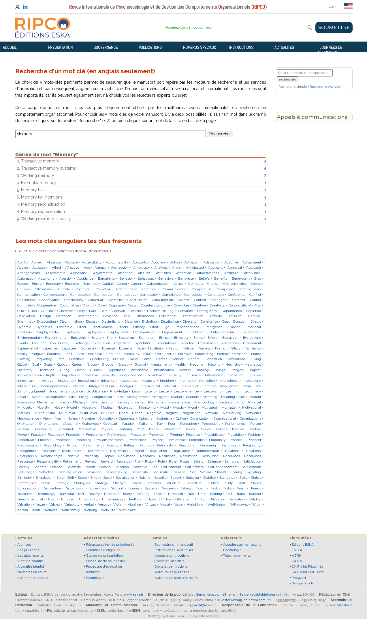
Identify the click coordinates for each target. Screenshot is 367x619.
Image (221, 370)
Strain (45, 483)
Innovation (25, 381)
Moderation (125, 407)
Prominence (175, 440)
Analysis (160, 267)
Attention (125, 273)
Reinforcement (207, 451)
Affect (56, 267)
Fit (118, 354)
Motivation (229, 407)
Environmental (28, 338)
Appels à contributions (172, 555)
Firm (109, 354)
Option (181, 418)
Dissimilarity (111, 321)
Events (22, 343)
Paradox (128, 424)
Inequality (174, 375)
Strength (120, 483)
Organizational (225, 418)
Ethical (164, 338)
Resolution (210, 456)
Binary (37, 284)
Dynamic (24, 327)
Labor (136, 391)
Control (255, 300)
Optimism (164, 418)
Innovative (45, 381)
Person (255, 424)
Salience (214, 461)
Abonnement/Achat (32, 578)
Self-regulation (70, 472)
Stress (137, 483)
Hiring (64, 370)
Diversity (190, 321)
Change (213, 284)
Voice (178, 504)
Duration (239, 321)
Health (180, 364)
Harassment (160, 364)
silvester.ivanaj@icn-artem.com (241, 600)
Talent (201, 488)
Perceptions (211, 424)
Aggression (120, 267)
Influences (213, 375)
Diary (127, 316)
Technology (46, 494)
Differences (145, 316)
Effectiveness (101, 327)
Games (161, 359)
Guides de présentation (104, 555)
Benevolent (241, 278)
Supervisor (97, 488)
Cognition (83, 289)
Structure (194, 483)
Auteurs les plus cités (172, 572)
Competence (80, 295)
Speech (176, 478)
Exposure (68, 348)
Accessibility (92, 262)
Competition (103, 295)
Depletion (253, 311)
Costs (132, 305)
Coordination (69, 305)
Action (175, 262)
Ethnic (212, 338)
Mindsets (24, 407)
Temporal (66, 494)
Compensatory (55, 295)
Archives (24, 545)
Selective (140, 467)
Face (140, 348)
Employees (93, 332)
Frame (256, 354)
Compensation (28, 295)
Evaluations (252, 338)
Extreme (125, 348)
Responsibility (48, 461)
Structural (173, 483)
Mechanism (46, 402)
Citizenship (44, 289)
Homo (79, 370)
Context (200, 300)
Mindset (254, 402)
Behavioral (146, 278)
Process (44, 440)
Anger (177, 267)
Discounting (46, 321)
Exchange (81, 343)
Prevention (157, 435)
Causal (179, 284)
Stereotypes (26, 483)
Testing (94, 494)
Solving (144, 478)
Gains (133, 359)
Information (234, 375)
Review (91, 461)
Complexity (149, 295)
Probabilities (213, 435)
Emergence (213, 327)
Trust (52, 499)
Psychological (27, 445)
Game (146, 359)
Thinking (143, 494)
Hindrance (46, 370)
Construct (115, 300)
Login (333, 6)
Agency (101, 267)
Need (123, 413)
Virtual (150, 504)
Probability (235, 435)
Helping (214, 364)
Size (60, 478)
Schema (40, 467)
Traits (240, 494)
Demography (207, 311)
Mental (138, 402)
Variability (72, 504)
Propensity (217, 440)
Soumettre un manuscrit (174, 545)
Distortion (149, 321)
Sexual (205, 472)
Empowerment (145, 332)
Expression (89, 348)
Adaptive (231, 262)
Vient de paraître (30, 561)
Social (107, 478)
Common (149, 289)
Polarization (172, 429)
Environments (55, 338)
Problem (254, 435)
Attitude (144, 273)
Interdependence (54, 386)
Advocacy (39, 267)
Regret (138, 451)
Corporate (116, 305)
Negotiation (191, 413)
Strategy (101, 483)
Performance (235, 424)
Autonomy (46, 278)
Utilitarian (182, 499)
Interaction (206, 381)
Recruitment (72, 451)
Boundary (53, 284)
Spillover (192, 478)
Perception (188, 424)
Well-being (216, 504)
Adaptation (212, 262)
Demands (185, 311)
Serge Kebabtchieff (211, 594)
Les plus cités (28, 550)
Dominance (209, 321)
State (243, 478)
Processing (82, 440)
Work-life (108, 510)
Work (36, 510)
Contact (183, 300)
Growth (124, 364)
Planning (125, 429)
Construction (137, 300)
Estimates (146, 338)
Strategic (62, 483)
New (47, 418)
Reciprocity (252, 445)
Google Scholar (303, 583)
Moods (178, 407)
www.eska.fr (133, 594)
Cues (32, 311)
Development (87, 316)
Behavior (126, 278)
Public (72, 445)
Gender (177, 359)
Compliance (171, 295)
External (108, 348)
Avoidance (85, 278)
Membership (102, 402)
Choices (23, 289)
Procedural (25, 440)
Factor (173, 348)
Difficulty (215, 316)
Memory (123, 402)
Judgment (37, 391)
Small (95, 478)
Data (104, 311)
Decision (118, 311)
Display (91, 321)
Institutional (87, 381)
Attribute (231, 273)
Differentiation (192, 316)
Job (258, 386)
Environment (251, 332)
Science (56, 467)
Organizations (250, 418)
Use (167, 499)
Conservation (49, 300)
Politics (221, 429)
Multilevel (67, 413)
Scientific (74, 467)
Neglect (171, 413)
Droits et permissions (171, 566)
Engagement (172, 332)
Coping (88, 305)
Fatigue (37, 354)
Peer (171, 424)
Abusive (71, 262)
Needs (137, 413)
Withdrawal (238, 504)
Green (77, 364)
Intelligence (128, 381)
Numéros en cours (31, 572)
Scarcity (23, 467)
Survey (134, 488)
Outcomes (90, 424)
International (150, 386)
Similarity (24, 478)
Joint (21, 391)
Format (222, 354)
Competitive (126, 295)
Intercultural (27, 386)
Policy (190, 429)
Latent (150, 391)
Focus (169, 354)
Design (45, 316)
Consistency (74, 300)
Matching (210, 397)
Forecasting (204, 354)
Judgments (58, 391)
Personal (24, 429)
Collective (103, 289)
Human (96, 370)
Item (247, 386)
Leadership (212, 391)
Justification (96, 391)
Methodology (204, 402)
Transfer (255, 494)
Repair (109, 456)
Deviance (110, 316)
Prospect (254, 440)
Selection (121, 467)
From (61, 359)
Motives (23, 413)
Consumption (162, 300)
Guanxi (140, 364)
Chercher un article (170, 561)
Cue (20, 311)
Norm (59, 418)
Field (80, 354)
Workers (50, 510)
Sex (193, 472)
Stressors (153, 483)
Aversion (66, 278)
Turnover (67, 499)
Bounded (72, 284)
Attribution (252, 273)
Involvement (230, 386)
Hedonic (196, 364)
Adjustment (251, 262)
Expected (187, 343)
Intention (167, 381)
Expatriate (122, 343)
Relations (253, 451)
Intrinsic (210, 386)
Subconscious (28, 488)
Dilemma (253, 316)
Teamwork (25, 494)
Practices (55, 435)
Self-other (46, 472)
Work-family (70, 510)
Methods (225, 402)
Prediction (74, 435)
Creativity (217, 305)
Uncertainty (88, 499)
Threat (159, 494)
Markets (192, 397)
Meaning (228, 397)
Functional (77, 359)
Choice (256, 284)
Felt (69, 354)
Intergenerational (102, 386)
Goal (35, 364)
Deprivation (26, 316)
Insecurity (66, 381)
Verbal (89, 504)
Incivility (108, 375)
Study (228, 483)
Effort (154, 327)
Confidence (236, 295)
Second (105, 467)
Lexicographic (54, 397)
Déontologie (95, 578)
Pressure (138, 435)
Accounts (139, 262)
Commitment (126, 289)
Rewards (123, 461)
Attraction (183, 273)
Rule (172, 461)
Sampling (232, 461)
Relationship (27, 456)
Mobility (43, 407)
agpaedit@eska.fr (202, 605)
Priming (176, 435)
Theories (110, 494)
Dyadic (256, 321)
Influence (193, 375)
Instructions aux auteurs (174, 550)
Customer (65, 311)
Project (157, 440)
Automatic (25, 278)
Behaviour (186, 278)
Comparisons (250, 289)
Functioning (99, 359)
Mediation (81, 402)
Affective (72, 267)
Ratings (145, 445)
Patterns (145, 424)
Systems (169, 488)
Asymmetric (102, 273)
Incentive (91, 375)
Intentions (186, 381)
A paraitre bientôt (30, 566)
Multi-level (88, 413)
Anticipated (195, 267)
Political (206, 429)
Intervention (189, 386)
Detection (63, 316)
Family (22, 354)
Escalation (126, 338)
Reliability (91, 456)
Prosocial (236, 440)
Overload (110, 424)
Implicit (52, 375)
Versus (103, 504)
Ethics (198, 338)
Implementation (29, 375)
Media (64, 402)
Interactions (252, 381)
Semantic (94, 472)
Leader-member (187, 391)
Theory (126, 494)
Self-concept (171, 467)
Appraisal (234, 267)
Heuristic (232, 364)
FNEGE (297, 550)
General (194, 359)
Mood (164, 407)
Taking (186, 488)
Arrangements (28, 273)
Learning (233, 391)
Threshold (175, 494)
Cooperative (46, 305)
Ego (166, 327)
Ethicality (181, 338)
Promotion (197, 440)
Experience (207, 343)
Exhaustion (101, 343)
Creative (199, 305)
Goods (62, 364)
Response (25, 461)
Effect (81, 327)
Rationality (165, 445)
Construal (95, 300)
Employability (47, 332)
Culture (47, 311)
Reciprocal (229, 445)
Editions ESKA (303, 545)
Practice (37, 435)
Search (89, 467)
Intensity (149, 381)
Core (101, 305)
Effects (122, 327)
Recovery (49, 451)
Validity (255, 499)
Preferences (116, 435)
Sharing (236, 472)
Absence (54, 262)
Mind (240, 402)
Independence (130, 375)
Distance (131, 321)
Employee (72, 332)
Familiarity (253, 348)
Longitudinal (102, 397)
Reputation (126, 456)
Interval (170, 386)
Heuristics (253, 364)
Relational (232, 451)
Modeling (89, 407)
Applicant (215, 267)
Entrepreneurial (223, 332)
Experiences (229, 343)
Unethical (134, 499)
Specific (160, 478)
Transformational (30, 499)
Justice (77, 391)
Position (238, 429)
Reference (96, 451)
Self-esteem (251, 467)
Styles (256, 483)
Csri (258, 305)
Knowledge (119, 391)
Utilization (217, 499)
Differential (167, 316)
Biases (22, 284)
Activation (192, 262)
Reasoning (208, 445)
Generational (236, 359)
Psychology (53, 445)
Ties (190, 494)
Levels (35, 397)
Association (79, 273)
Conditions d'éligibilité (103, 550)
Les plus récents (30, 555)
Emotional (253, 327)
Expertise (49, 348)
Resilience (167, 456)
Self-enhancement (223, 467)
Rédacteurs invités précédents (110, 545)
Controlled (25, 305)
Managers (159, 397)
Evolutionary (59, 343)
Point (140, 429)
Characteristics (234, 284)
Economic (64, 327)
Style (242, 483)
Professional (138, 440)
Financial (95, 354)
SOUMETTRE (334, 27)
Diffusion (234, 316)
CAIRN (297, 561)
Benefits (220, 278)
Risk (137, 461)
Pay (160, 424)
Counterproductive (155, 305)
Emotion (234, 327)
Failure (188, 348)
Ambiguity (141, 267)
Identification (164, 370)
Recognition (26, 451)
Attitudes (163, 273)
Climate (64, 289)
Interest (78, 386)
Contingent (219, 300)
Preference (94, 435)
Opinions (145, 418)
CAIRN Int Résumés (307, 566)
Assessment (55, 273)
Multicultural (44, 413)
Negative (154, 413)
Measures (25, 402)
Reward (107, 461)
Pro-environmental (110, 440)
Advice (22, 267)
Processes (62, 440)
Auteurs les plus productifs (176, 578)
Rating (129, 445)
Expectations (166, 343)
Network (211, 413)
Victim (118, 504)
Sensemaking (116, 472)
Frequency (43, 359)
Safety (198, 461)
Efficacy (139, 327)
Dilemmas (25, 321)
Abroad (36, 262)
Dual (225, 321)
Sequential (161, 472)
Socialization (125, 478)
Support (117, 488)
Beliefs (204, 278)
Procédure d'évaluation (104, 566)
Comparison (226, 289)
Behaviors (166, 278)
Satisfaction (252, 461)
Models (106, 407)
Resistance (188, 456)
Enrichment (196, 332)
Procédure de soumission (106, 561)
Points (154, 429)
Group (92, 364)
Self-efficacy (194, 467)
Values (54, 504)
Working (90, 510)
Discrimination (71, 321)
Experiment (252, 343)
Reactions (186, 445)
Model (72, 407)
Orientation (25, 424)
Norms (72, 418)
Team (241, 488)
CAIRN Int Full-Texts (307, 572)
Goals (48, 364)
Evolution (39, 343)
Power (22, 435)
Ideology (203, 370)
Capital (107, 284)
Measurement (250, 397)
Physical (107, 429)
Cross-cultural (240, 305)
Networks (253, 413)
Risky (149, 461)
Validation (237, 499)
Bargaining (106, 278)
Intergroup (128, 386)
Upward (153, 499)
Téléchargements (237, 555)
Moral (192, 407)
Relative (73, 456)
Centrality (196, 284)
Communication (174, 289)
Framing (23, 359)
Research (147, 456)
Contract (238, 300)
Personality (43, 429)
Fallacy (235, 348)
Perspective (87, 429)
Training (216, 494)
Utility (199, 499)
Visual (165, 504)
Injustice (254, 375)
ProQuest (299, 578)
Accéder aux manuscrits (242, 545)
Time (201, 494)
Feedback (55, 354)
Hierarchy (25, 370)
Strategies (82, 483)
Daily (81, 311)
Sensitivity (140, 472)
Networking (232, 413)
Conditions (216, 295)
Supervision (75, 488)
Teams (256, 488)
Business (90, 284)
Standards (227, 478)
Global (22, 364)
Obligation (107, 418)
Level (21, 397)
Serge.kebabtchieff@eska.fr (260, 594)
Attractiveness (208, 273)
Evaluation (230, 338)
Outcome (70, 424)
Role (161, 461)
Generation (213, 359)
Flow (147, 354)
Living (84, 397)
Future (118, 359)
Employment (118, 332)
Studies (212, 483)
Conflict (255, 295)
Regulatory (181, 451)
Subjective (52, 488)
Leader (164, 391)
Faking (220, 348)
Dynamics (44, 327)
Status (256, 478)
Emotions (24, 332)
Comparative (201, 289)
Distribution (170, 321)
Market (176, 397)
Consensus (26, 300)
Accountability (117, 262)
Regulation (158, 451)
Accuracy (158, 262)
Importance (71, 375)
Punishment (92, 445)
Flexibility (132, 354)
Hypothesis (116, 370)
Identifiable (139, 370)
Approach (253, 267)
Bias (257, 278)
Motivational (251, 407)
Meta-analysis (179, 402)
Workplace (127, 510)
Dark (92, 311)
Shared (220, 472)
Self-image (26, 472)
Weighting (195, 504)
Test (81, 494)
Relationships (51, 456)
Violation (134, 504)
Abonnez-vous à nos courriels (188, 27)
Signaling (253, 472)
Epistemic (78, 338)
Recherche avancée (325, 87)
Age (87, 267)
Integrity (107, 381)
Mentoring (156, 402)
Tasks (227, 488)
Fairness (204, 348)
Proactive (193, 435)
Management (137, 397)
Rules (184, 461)
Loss (119, 397)
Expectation (142, 343)
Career (122, 284)
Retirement (72, 461)
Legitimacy (252, 391)
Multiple (107, 413)
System (151, 488)
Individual (154, 375)
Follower (184, 354)
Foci (158, 354)
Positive (255, 429)
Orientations (48, 424)
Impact (255, 370)
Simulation (44, 478)
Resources (231, 456)
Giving (256, 359)
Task (214, 488)
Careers (137, 284)
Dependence (232, 311)
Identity (185, 370)
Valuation (24, 504)
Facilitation (156, 348)
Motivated (209, 407)
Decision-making (160, 311)
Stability (209, 478)
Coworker (181, 305)
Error (110, 338)
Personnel (65, 429)
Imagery (238, 370)
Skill (70, 478)
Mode (58, 407)
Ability (22, 262)
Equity (96, 338)
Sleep (82, 478)
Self (154, 467)
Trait (229, 494)
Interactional (228, 381)
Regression (119, 451)
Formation (239, 354)
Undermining (112, 499)
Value (40, 504)
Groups (107, 364)
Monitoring (147, 407)
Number (88, 418)
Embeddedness (186, 327)
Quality (112, 445)
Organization (200, 418)
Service (179, 472)
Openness (127, 418)
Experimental (27, 348)
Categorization (158, 284)
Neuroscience (28, 418)
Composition (194, 295)
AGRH (297, 555)
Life (72, 397)
